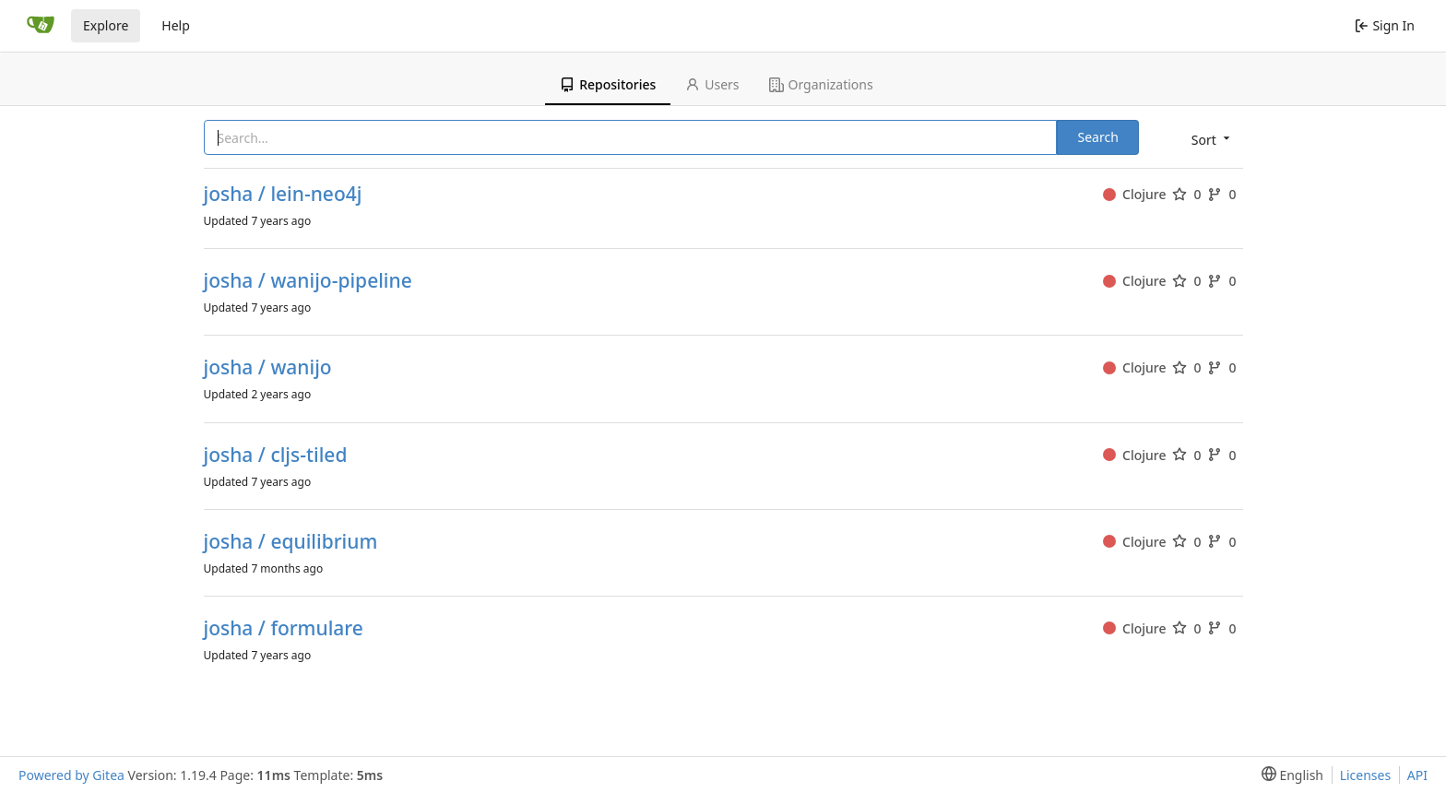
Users (712, 84)
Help (175, 25)
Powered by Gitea (71, 775)
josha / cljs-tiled (276, 455)
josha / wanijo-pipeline (308, 280)
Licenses (1366, 775)
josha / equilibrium (291, 541)
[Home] (40, 25)
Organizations (821, 84)
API (1417, 775)
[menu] (1209, 139)
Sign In (1385, 25)
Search (1097, 137)
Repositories (608, 84)
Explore (105, 25)
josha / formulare (283, 628)
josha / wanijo (268, 367)
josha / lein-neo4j (283, 194)
